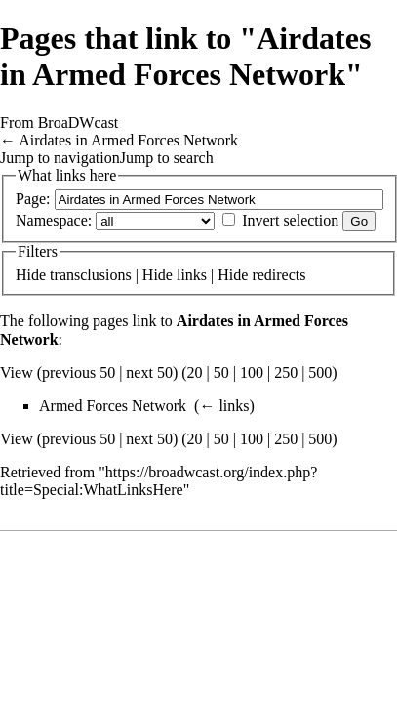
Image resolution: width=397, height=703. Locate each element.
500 (320, 372)
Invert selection (290, 220)
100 (251, 372)
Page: (33, 198)
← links (224, 405)
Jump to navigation (60, 157)
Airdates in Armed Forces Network (128, 140)
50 (221, 372)
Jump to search (167, 157)
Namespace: (54, 220)
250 (286, 372)
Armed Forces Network (112, 405)
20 (195, 372)
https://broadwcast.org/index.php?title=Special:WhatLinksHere (158, 481)
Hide (31, 275)
